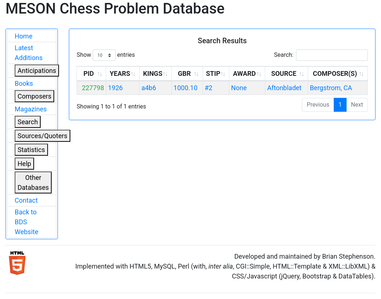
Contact (26, 200)
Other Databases (33, 182)
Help (24, 163)
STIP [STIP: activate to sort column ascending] (213, 73)
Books (24, 83)
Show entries (106, 55)
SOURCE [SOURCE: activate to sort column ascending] (283, 73)
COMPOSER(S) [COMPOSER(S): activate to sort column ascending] (335, 73)
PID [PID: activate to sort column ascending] (89, 73)
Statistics (31, 150)
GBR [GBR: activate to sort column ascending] (184, 73)
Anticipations (37, 70)
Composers (34, 96)
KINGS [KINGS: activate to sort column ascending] (152, 73)
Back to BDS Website (26, 222)
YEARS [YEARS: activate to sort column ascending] (120, 73)
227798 (93, 88)
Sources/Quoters (42, 136)
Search (28, 122)
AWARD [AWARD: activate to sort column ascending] (244, 73)
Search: (321, 55)
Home (23, 36)
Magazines (31, 109)
